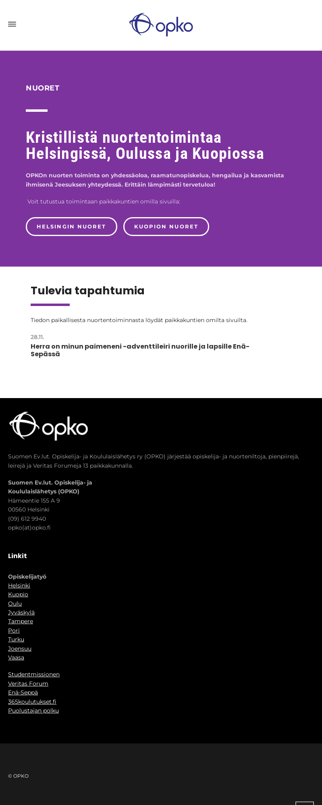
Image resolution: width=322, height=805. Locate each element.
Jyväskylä (21, 612)
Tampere (20, 621)
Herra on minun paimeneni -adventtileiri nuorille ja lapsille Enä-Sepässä (140, 350)
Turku (16, 639)
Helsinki (19, 585)
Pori (14, 630)
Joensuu (19, 648)
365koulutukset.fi (32, 701)
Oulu (15, 603)
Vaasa (16, 657)
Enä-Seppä (23, 692)
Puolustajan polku (33, 710)
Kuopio (18, 594)
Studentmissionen (34, 674)
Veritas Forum (28, 683)
